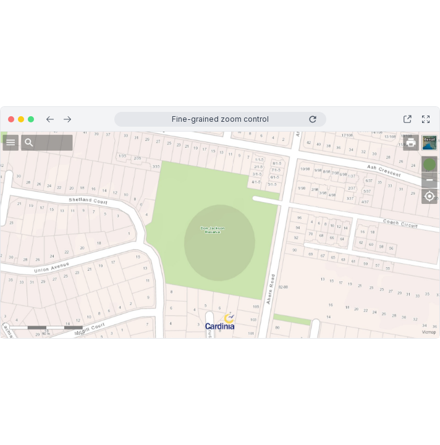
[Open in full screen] (426, 119)
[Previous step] (50, 119)
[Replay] (313, 119)
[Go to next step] (430, 164)
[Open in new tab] (407, 119)
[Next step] (67, 119)
